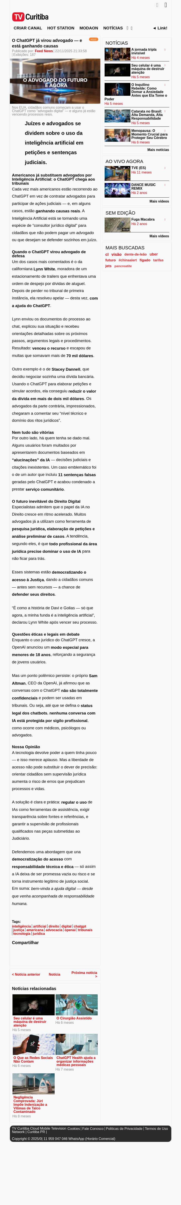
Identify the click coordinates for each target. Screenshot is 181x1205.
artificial (39, 926)
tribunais (85, 930)
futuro (110, 260)
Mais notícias (158, 150)
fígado (144, 260)
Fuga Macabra (143, 219)
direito (54, 926)
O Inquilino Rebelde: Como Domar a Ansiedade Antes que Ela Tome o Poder (136, 92)
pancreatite (123, 266)
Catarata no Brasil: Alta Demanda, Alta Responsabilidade (147, 114)
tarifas (158, 260)
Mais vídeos (159, 201)
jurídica (39, 933)
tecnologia (22, 933)
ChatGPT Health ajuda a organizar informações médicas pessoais (76, 1061)
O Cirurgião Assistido (74, 1018)
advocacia (54, 930)
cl (107, 254)
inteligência (21, 926)
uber (154, 254)
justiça (18, 930)
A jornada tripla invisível (144, 51)
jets (108, 266)
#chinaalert (128, 260)
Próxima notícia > (84, 974)
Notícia (54, 974)
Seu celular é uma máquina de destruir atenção (30, 1021)
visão (116, 254)
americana (34, 930)
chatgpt (80, 926)
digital (66, 926)
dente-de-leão (135, 254)
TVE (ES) (138, 168)
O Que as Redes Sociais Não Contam (33, 1059)
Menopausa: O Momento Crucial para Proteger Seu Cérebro (149, 134)
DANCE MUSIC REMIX (143, 186)
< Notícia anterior (26, 974)
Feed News (44, 51)
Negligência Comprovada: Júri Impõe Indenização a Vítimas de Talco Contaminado (30, 1104)
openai (70, 930)
